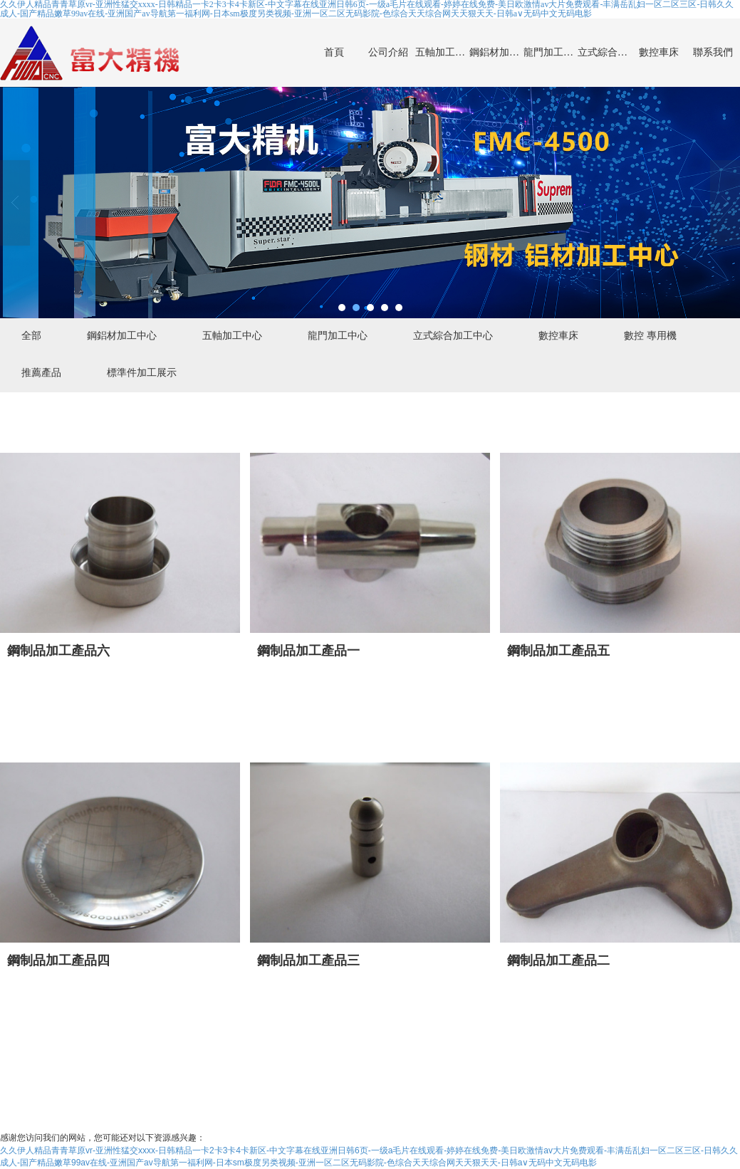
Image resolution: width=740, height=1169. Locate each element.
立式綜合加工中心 (605, 52)
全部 (31, 335)
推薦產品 (41, 372)
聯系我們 (713, 52)
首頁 (334, 52)
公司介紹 (388, 52)
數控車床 (659, 52)
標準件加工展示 (142, 372)
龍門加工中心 (550, 52)
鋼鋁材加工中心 (496, 52)
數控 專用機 (650, 335)
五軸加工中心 (442, 52)
